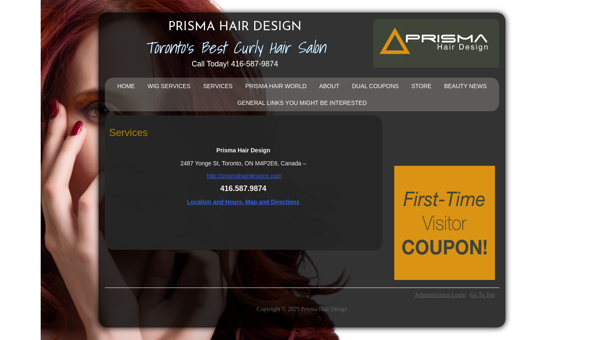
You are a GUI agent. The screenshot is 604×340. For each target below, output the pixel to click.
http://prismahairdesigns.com (243, 176)
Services (218, 86)
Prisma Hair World (276, 86)
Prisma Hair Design (235, 27)
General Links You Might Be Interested (302, 102)
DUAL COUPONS (375, 86)
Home (126, 86)
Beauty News (465, 86)
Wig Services (169, 86)
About (329, 86)
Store (421, 86)
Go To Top (482, 295)
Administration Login (440, 295)
